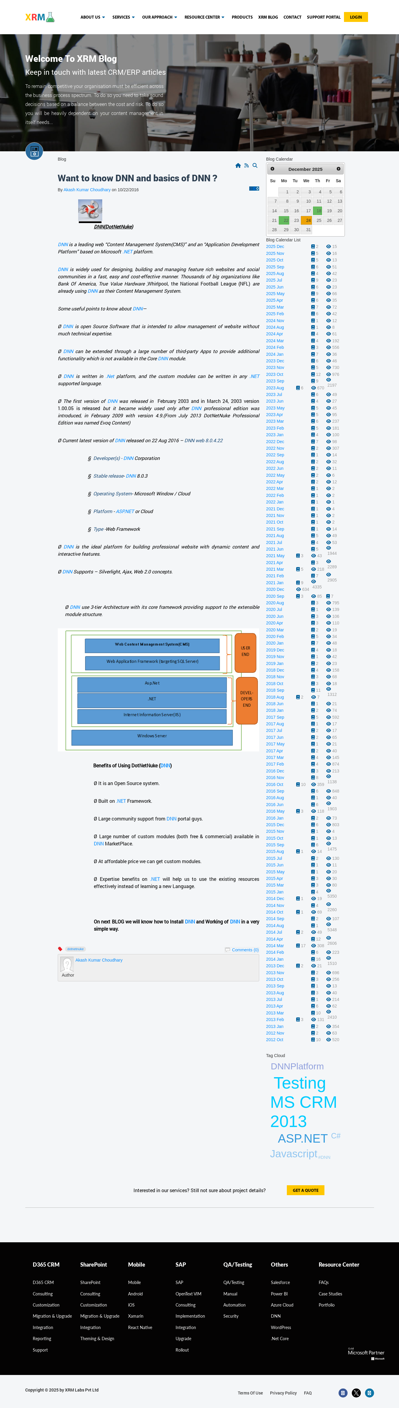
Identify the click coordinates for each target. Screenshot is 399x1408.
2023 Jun (275, 401)
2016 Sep (275, 791)
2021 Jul (274, 542)
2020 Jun (275, 616)
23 (296, 220)
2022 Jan (275, 502)
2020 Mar (275, 629)
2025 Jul (274, 280)
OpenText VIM (188, 1293)
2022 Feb (275, 495)
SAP (179, 1282)
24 (308, 220)
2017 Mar (275, 757)
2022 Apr (274, 481)
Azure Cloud (282, 1304)
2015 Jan (275, 892)
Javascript (294, 1153)
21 (274, 220)
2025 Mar (275, 307)
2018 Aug (275, 697)
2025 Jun (275, 287)
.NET (127, 251)
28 (274, 229)
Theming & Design (97, 1338)
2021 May (275, 555)
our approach (160, 17)
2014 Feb (275, 952)
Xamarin (135, 1316)
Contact (293, 17)
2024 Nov (275, 320)
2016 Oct (274, 784)
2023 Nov (275, 367)
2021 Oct (274, 522)
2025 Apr (274, 300)
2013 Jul (274, 999)
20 (340, 210)
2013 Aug (275, 992)
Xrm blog (268, 17)
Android (135, 1293)
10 (308, 201)
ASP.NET (125, 511)
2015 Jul (274, 858)
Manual (230, 1293)
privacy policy (283, 1393)
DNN (63, 244)
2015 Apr (274, 878)
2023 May (275, 408)
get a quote (305, 1191)
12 (329, 201)
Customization (46, 1304)
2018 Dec (275, 670)
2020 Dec (275, 589)
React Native (140, 1327)
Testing (300, 1083)
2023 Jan (275, 434)
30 (296, 229)
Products (242, 17)
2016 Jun (275, 804)
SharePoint (90, 1282)
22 (286, 220)
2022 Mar (275, 488)
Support (40, 1349)
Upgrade (183, 1338)
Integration (43, 1327)
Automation (234, 1304)
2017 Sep (275, 717)
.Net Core (280, 1338)
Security (230, 1316)
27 (340, 220)
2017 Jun (275, 737)
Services (124, 17)
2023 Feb (275, 428)
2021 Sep (275, 529)
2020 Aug (275, 602)
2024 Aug (275, 327)
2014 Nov (275, 905)
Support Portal (324, 17)
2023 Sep (275, 381)
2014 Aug (275, 925)
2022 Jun (275, 468)
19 (329, 210)
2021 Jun (275, 549)
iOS (131, 1304)
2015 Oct (274, 838)
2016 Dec (275, 771)
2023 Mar (275, 421)
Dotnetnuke (75, 949)
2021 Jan (275, 582)
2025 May (275, 293)
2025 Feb (275, 313)
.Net (110, 376)
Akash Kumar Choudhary (86, 189)
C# (336, 1136)
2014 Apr (274, 939)
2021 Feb (275, 575)
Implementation (190, 1316)
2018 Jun (275, 703)
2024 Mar (275, 340)
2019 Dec (275, 650)
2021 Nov (275, 515)
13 (340, 201)
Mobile (134, 1282)
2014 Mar (275, 945)
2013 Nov (275, 972)
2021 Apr (274, 562)
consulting (43, 1293)
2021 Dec (275, 508)
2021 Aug (275, 535)
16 (296, 210)
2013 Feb (275, 1019)
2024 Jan (275, 354)
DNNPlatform (297, 1066)
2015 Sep (275, 844)
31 (308, 229)
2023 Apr (274, 414)
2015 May (275, 871)
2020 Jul (274, 609)
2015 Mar (275, 885)
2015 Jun (275, 865)
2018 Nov (275, 676)
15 (286, 210)
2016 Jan (275, 818)
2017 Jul (274, 730)
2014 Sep (275, 918)
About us (94, 17)
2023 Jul (274, 394)
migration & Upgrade (52, 1316)
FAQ (308, 1393)
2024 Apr (274, 333)
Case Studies (330, 1293)
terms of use (250, 1393)
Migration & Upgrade (99, 1316)
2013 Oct (274, 979)
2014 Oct (274, 912)
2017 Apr (274, 750)
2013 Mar (275, 1013)
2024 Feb (275, 347)
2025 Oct (274, 260)
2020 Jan (275, 643)
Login (356, 17)
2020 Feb (275, 636)
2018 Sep (275, 690)
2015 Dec (275, 824)
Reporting (42, 1338)
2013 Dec (275, 965)
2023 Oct (274, 374)
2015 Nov (275, 831)
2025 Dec (275, 246)
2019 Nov (275, 656)
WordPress (281, 1327)
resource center (205, 17)
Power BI (279, 1293)
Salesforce (280, 1282)
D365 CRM (43, 1282)
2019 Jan (275, 663)
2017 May (275, 744)
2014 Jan (275, 959)
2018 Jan (275, 710)
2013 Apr (274, 1006)
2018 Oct (274, 683)
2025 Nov (275, 253)
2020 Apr (274, 623)
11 (319, 201)
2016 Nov (275, 777)
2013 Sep (275, 985)
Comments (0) (245, 949)
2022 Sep (275, 454)
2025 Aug (275, 273)
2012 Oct (274, 1039)
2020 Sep (275, 596)
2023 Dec (275, 360)
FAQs (324, 1282)
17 (308, 210)
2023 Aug (275, 387)
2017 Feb (275, 764)
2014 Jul (274, 932)
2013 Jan (275, 1026)
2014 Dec (275, 898)
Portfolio (327, 1304)
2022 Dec (275, 441)
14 (274, 210)
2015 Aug (275, 851)
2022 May (275, 475)
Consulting (90, 1293)
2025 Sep (275, 266)
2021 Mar (275, 569)
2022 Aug (275, 461)
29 (286, 229)
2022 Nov (275, 448)
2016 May (275, 811)
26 (329, 220)
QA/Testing (233, 1282)
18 (319, 210)
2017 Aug (275, 723)
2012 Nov (275, 1033)
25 (319, 220)
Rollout (182, 1349)
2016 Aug (275, 797)
